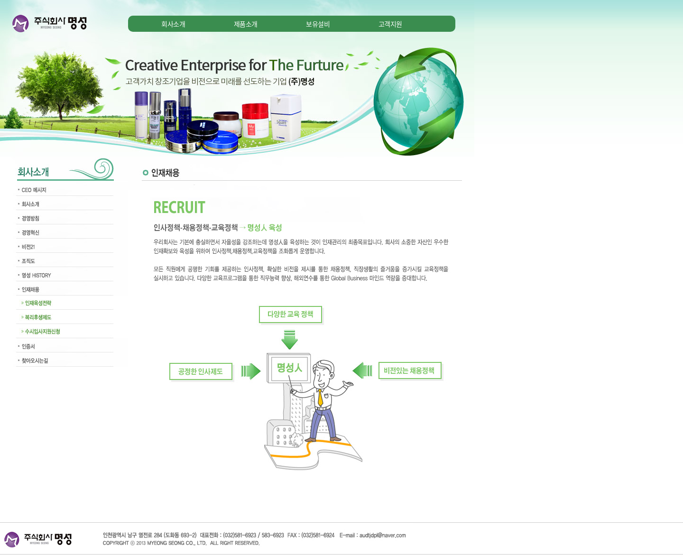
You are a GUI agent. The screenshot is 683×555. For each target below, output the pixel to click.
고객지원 (390, 23)
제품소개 (246, 23)
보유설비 (318, 23)
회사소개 (173, 23)
